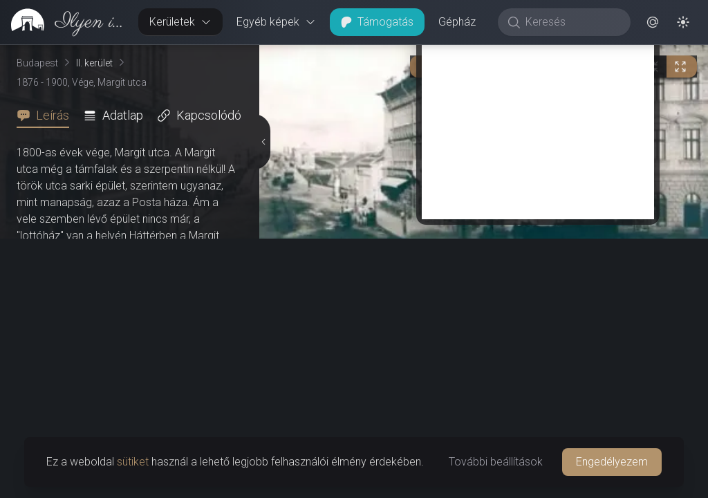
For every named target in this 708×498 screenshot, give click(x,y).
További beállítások (496, 461)
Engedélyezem (612, 461)
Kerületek (180, 21)
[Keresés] (571, 22)
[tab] (47, 115)
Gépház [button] (457, 21)
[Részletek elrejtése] (262, 271)
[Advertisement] (538, 382)
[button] (653, 22)
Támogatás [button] (377, 21)
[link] (63, 22)
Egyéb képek (276, 21)
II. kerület (94, 62)
